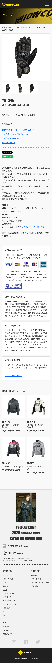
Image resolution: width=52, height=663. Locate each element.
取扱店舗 (34, 575)
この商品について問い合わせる (15, 134)
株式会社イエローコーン (11, 634)
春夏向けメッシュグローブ (25, 27)
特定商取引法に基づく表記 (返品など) (18, 130)
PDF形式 (15, 553)
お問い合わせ (7, 630)
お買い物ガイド (36, 579)
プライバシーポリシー (38, 586)
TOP (3, 27)
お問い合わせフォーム (13, 376)
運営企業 (6, 626)
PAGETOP (20, 652)
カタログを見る (18, 546)
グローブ (11, 27)
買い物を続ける (8, 142)
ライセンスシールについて (32, 227)
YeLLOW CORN (10, 4)
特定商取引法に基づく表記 (40, 582)
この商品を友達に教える (12, 138)
